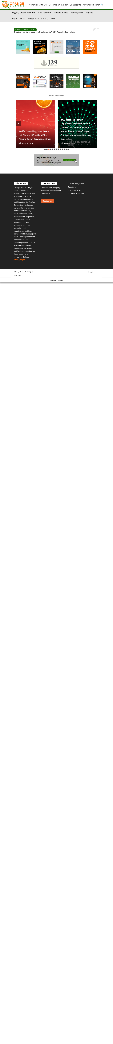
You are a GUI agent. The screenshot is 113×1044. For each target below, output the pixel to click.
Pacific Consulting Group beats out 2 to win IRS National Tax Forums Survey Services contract (34, 135)
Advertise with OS (38, 4)
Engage (89, 12)
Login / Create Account (23, 12)
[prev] (94, 29)
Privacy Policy (76, 190)
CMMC (44, 18)
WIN (53, 18)
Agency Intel (77, 12)
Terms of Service (77, 194)
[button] (45, 149)
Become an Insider (58, 4)
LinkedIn (90, 272)
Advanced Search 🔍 (93, 4)
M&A (23, 18)
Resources (33, 18)
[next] (98, 29)
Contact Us (75, 4)
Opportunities (61, 12)
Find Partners (44, 12)
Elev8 (15, 18)
